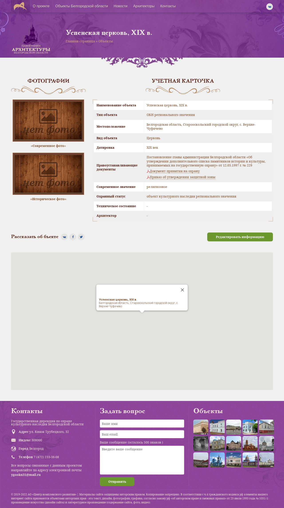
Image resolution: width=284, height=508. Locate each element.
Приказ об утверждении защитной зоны (182, 177)
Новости (121, 6)
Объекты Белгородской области (81, 6)
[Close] (182, 290)
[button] (142, 317)
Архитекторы (144, 6)
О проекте (41, 6)
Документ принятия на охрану (175, 171)
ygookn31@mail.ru (26, 475)
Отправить (117, 481)
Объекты (106, 41)
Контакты (168, 6)
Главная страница (80, 41)
